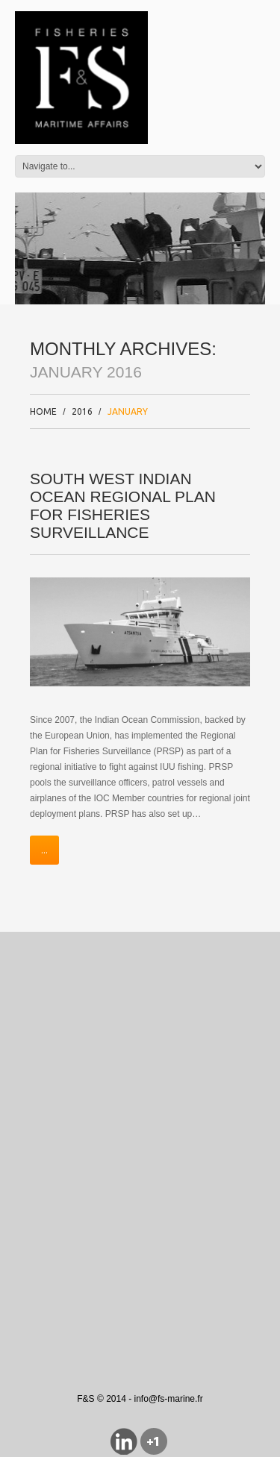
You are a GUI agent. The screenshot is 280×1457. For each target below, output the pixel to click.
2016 (82, 411)
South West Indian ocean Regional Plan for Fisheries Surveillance (123, 505)
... (44, 850)
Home (43, 411)
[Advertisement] (140, 1101)
